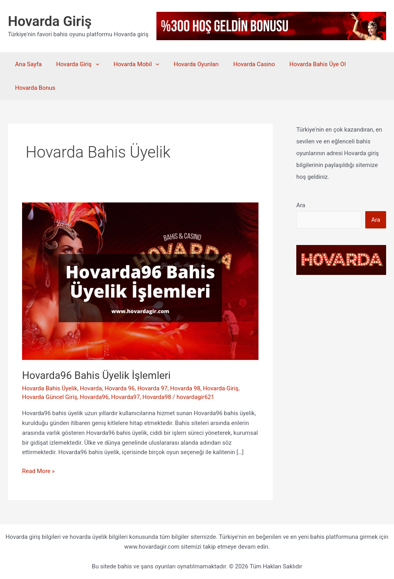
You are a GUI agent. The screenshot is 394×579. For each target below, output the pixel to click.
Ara (300, 205)
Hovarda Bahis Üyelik (49, 388)
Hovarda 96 (120, 388)
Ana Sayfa (27, 64)
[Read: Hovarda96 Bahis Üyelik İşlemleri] (140, 280)
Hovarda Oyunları (187, 64)
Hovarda (91, 388)
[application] (91, 64)
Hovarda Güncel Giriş (49, 397)
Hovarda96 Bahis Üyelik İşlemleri (96, 375)
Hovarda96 (94, 397)
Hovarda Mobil (130, 64)
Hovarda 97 (153, 388)
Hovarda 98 (185, 388)
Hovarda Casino (242, 64)
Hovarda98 (157, 397)
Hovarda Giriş (50, 21)
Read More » (38, 471)
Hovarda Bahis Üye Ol (303, 64)
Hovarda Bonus (35, 87)
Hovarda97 (125, 397)
